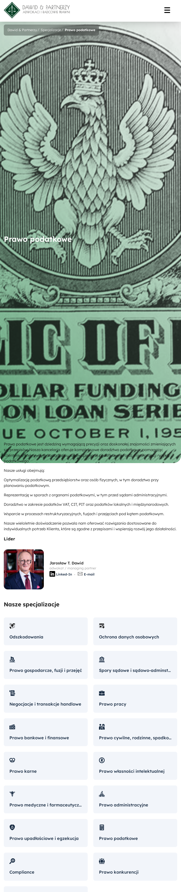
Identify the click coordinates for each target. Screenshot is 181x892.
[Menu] (169, 11)
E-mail (86, 574)
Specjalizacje (51, 30)
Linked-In (60, 574)
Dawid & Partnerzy (22, 30)
